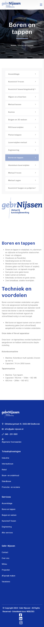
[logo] (11, 5)
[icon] (20, 615)
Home (13, 45)
